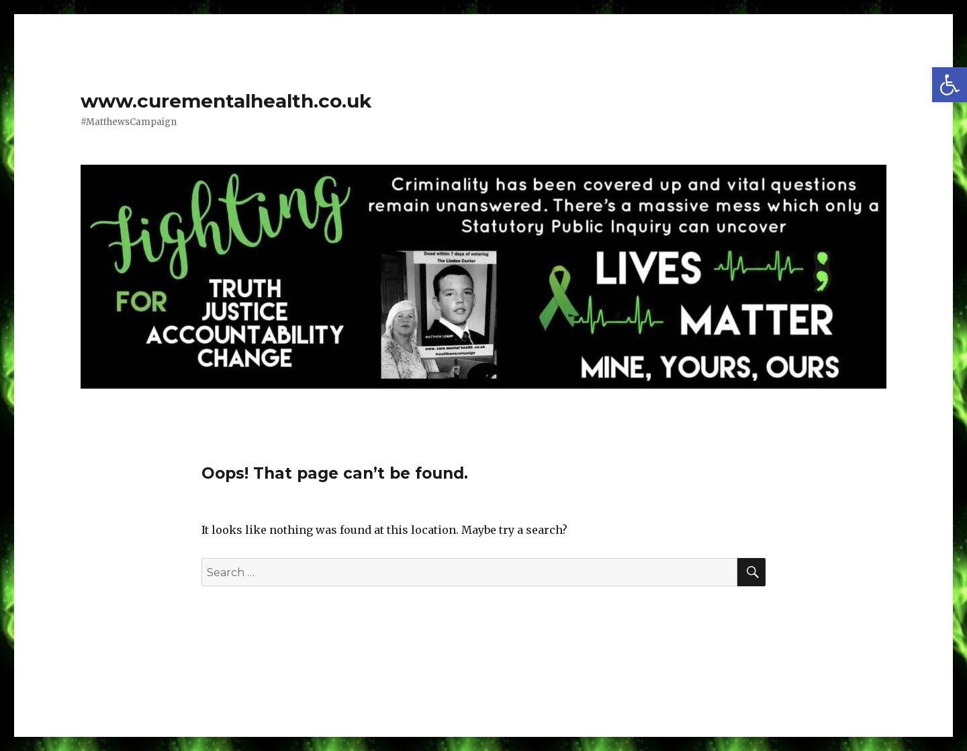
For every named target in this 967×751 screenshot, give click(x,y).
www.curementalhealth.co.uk (226, 100)
